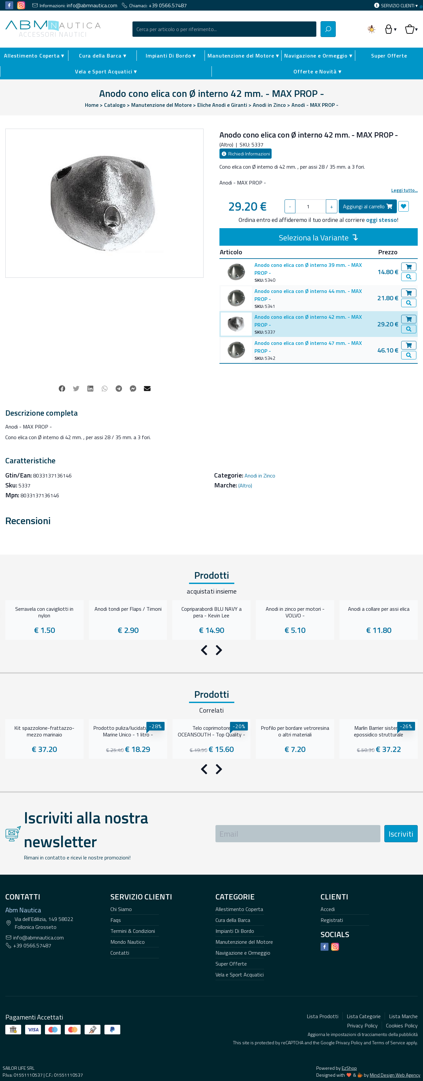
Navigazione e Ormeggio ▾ (318, 56)
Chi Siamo (121, 727)
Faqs (115, 738)
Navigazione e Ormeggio (242, 771)
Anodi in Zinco (260, 467)
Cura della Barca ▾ (102, 56)
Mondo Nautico (127, 760)
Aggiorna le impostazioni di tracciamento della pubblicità (363, 852)
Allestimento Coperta (239, 727)
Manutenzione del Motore (244, 760)
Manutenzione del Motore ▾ (243, 56)
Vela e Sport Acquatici (239, 793)
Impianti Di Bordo (234, 749)
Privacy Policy (349, 860)
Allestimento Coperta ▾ (34, 56)
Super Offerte (231, 782)
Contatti (119, 771)
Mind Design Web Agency (395, 893)
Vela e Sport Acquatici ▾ (106, 71)
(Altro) (245, 477)
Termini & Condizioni (132, 749)
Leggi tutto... (404, 190)
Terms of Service (388, 860)
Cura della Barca (232, 738)
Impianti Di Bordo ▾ (171, 56)
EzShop (362, 886)
